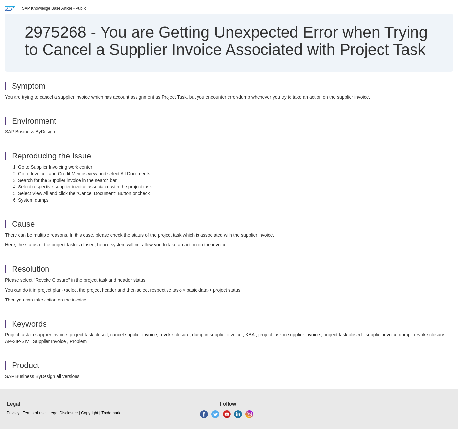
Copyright (89, 413)
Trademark (110, 413)
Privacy (13, 413)
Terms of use (34, 413)
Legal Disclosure (63, 413)
